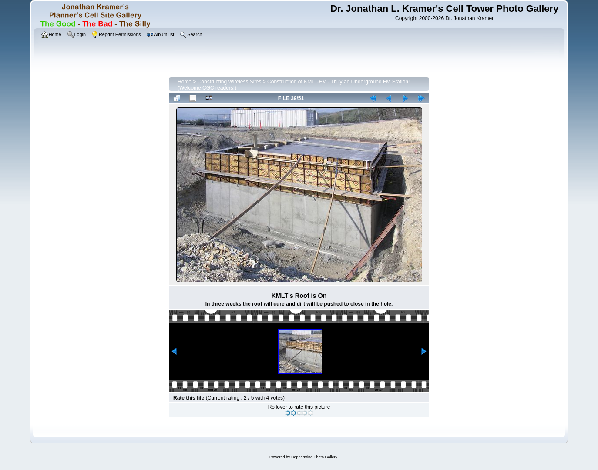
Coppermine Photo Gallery (314, 457)
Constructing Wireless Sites (230, 82)
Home (184, 82)
